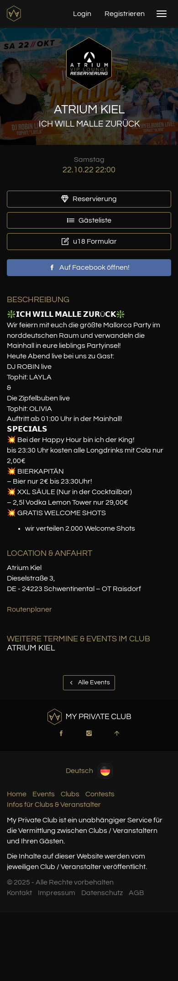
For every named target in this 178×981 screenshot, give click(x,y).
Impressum (56, 892)
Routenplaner (29, 609)
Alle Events (89, 682)
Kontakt (19, 892)
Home (16, 794)
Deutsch (89, 770)
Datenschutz (102, 892)
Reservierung (89, 199)
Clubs (70, 794)
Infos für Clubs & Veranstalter (54, 804)
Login (82, 13)
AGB (136, 892)
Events (43, 794)
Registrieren (125, 13)
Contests (100, 794)
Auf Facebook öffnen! (89, 267)
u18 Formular (89, 241)
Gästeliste (89, 220)
